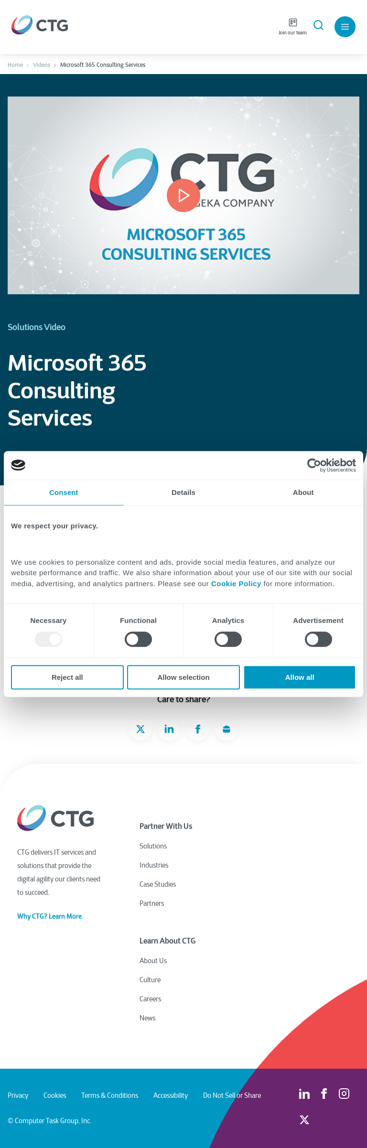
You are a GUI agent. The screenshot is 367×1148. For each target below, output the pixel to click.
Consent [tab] (63, 492)
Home (15, 65)
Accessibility (170, 1095)
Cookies (54, 1095)
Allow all (299, 677)
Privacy (18, 1095)
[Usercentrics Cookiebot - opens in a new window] (314, 465)
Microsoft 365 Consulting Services (102, 65)
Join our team (293, 27)
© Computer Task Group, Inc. (49, 1120)
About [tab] (303, 492)
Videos (41, 65)
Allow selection (183, 677)
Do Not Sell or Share (232, 1095)
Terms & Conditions (109, 1095)
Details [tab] (183, 492)
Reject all (67, 677)
